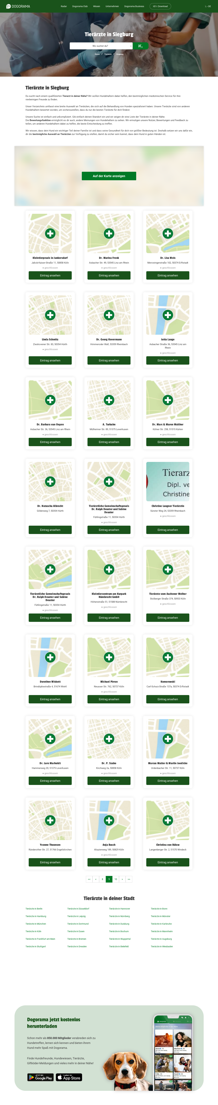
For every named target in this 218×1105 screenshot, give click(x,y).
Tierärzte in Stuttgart (36, 946)
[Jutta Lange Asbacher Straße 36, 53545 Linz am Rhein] (167, 330)
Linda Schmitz (50, 339)
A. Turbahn (109, 424)
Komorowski (168, 681)
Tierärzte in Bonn (159, 908)
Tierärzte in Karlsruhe (161, 924)
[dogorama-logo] (18, 6)
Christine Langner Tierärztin (168, 506)
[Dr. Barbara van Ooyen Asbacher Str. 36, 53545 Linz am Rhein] (50, 413)
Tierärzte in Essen (75, 931)
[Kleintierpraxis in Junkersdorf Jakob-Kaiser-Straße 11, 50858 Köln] (50, 247)
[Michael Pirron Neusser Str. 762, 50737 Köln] (109, 670)
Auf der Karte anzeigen (109, 176)
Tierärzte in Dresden (77, 946)
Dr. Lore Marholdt (50, 763)
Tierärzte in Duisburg (119, 924)
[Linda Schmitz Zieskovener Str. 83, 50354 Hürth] (50, 330)
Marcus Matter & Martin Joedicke (167, 763)
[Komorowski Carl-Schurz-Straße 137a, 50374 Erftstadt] (167, 670)
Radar (64, 6)
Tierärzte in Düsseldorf (78, 908)
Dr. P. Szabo (109, 763)
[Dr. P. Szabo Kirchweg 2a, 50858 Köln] (109, 752)
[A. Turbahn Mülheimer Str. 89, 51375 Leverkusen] (109, 413)
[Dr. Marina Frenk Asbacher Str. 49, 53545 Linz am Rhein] (109, 247)
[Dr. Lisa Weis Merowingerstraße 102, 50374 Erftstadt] (167, 247)
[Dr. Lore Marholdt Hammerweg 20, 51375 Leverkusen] (50, 752)
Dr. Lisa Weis (168, 258)
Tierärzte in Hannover (119, 908)
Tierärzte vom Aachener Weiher (167, 594)
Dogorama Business (134, 6)
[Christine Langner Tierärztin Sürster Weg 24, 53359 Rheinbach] (167, 498)
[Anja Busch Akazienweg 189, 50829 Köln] (109, 834)
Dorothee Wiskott (50, 681)
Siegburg (119, 54)
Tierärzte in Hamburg (36, 916)
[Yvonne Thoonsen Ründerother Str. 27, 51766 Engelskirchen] (50, 834)
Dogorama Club (80, 6)
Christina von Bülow (168, 845)
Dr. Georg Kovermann (109, 339)
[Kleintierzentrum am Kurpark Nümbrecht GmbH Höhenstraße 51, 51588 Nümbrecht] (109, 586)
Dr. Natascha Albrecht (50, 506)
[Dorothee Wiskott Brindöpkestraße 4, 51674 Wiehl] (50, 670)
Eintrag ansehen (50, 275)
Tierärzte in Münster (160, 916)
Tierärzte (108, 54)
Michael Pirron (109, 681)
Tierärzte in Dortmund (78, 924)
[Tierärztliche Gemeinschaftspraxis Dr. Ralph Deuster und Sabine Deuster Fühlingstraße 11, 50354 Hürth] (109, 498)
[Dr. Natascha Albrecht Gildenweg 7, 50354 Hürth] (50, 498)
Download (160, 6)
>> (129, 879)
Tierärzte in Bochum (119, 931)
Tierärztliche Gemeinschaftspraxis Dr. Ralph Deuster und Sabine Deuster (109, 509)
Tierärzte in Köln (33, 931)
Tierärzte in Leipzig (76, 916)
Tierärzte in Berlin (34, 908)
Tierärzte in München (36, 924)
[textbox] (101, 46)
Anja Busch (109, 845)
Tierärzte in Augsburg (161, 939)
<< (89, 879)
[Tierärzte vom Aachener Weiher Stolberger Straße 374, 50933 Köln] (167, 586)
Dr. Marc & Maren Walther (167, 424)
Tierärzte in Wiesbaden (162, 946)
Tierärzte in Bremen (76, 939)
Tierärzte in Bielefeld (119, 946)
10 (115, 879)
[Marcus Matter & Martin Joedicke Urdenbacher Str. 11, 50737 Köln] (167, 752)
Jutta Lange (167, 339)
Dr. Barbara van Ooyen (50, 424)
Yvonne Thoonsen (50, 845)
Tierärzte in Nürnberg (119, 916)
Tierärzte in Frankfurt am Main (40, 939)
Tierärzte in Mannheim (162, 931)
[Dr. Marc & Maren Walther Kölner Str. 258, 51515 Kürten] (167, 413)
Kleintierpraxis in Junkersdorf (50, 258)
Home (97, 54)
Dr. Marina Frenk (109, 258)
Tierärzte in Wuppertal (120, 939)
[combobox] (101, 45)
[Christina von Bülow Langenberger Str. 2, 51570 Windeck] (167, 834)
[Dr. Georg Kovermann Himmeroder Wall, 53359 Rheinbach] (109, 330)
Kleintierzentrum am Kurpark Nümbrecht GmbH (109, 595)
